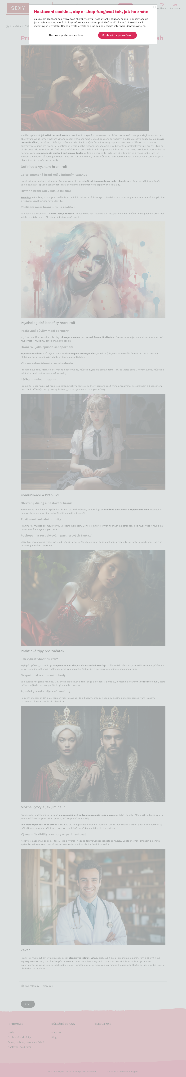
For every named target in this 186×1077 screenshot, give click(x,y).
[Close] (154, 7)
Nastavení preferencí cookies (66, 35)
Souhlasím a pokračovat (117, 35)
